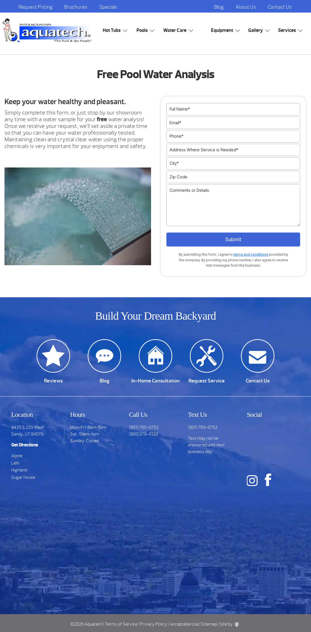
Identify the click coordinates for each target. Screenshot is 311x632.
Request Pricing (35, 7)
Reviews (53, 381)
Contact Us (280, 7)
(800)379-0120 (143, 434)
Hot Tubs (112, 30)
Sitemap (209, 624)
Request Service (206, 381)
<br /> (233, 187)
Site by (229, 624)
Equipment (222, 30)
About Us (246, 7)
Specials (108, 7)
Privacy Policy (153, 624)
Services (287, 30)
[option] (78, 275)
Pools (142, 30)
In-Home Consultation (155, 381)
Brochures (75, 7)
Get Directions (24, 445)
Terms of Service (121, 624)
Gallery (255, 30)
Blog (219, 7)
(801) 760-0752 (144, 427)
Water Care (174, 30)
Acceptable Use (184, 624)
